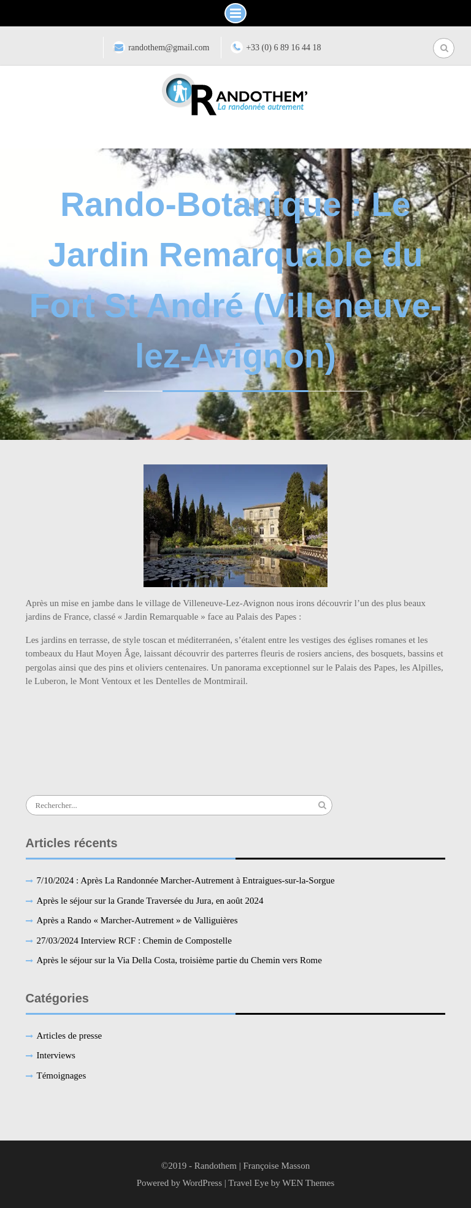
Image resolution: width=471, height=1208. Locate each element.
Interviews (56, 1055)
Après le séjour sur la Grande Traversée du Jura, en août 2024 (150, 901)
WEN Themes (308, 1183)
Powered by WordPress (179, 1183)
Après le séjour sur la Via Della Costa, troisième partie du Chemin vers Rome (179, 960)
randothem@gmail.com (168, 47)
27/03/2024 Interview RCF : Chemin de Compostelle (134, 940)
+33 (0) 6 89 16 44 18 (283, 47)
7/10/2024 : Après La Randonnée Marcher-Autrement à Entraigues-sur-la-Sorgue (186, 880)
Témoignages (61, 1075)
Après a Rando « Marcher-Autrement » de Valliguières (137, 920)
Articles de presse (69, 1036)
